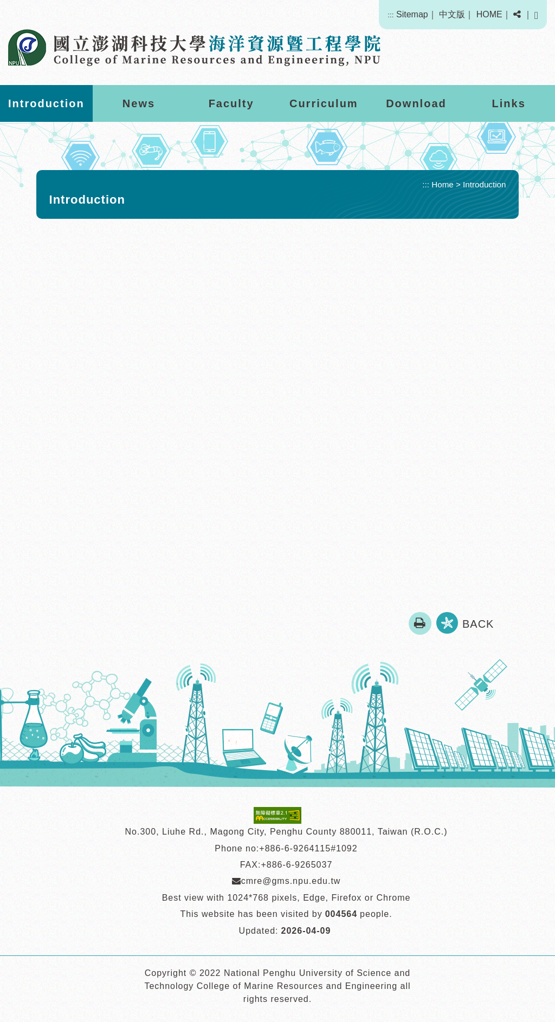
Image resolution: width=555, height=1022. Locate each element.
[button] (517, 14)
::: (390, 15)
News (138, 103)
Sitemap (412, 14)
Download (416, 103)
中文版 (452, 14)
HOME (489, 14)
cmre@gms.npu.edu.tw (286, 881)
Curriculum (323, 103)
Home (442, 184)
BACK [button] (478, 624)
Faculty (231, 103)
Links (509, 103)
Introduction (46, 103)
